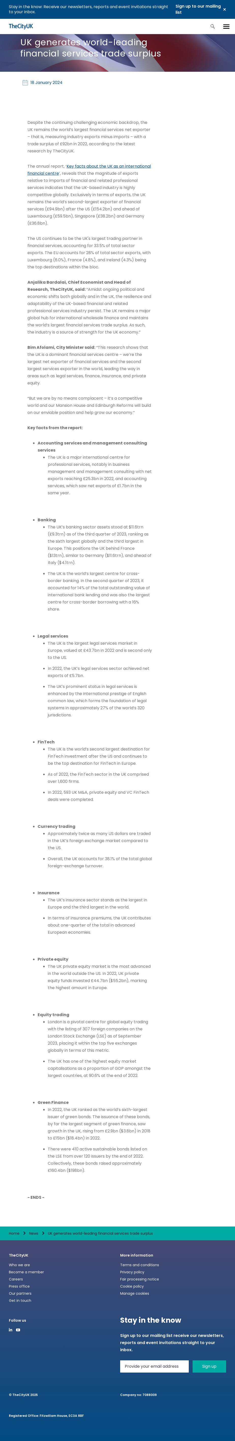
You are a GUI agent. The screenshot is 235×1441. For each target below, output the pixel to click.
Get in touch (20, 1300)
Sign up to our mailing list (198, 9)
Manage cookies (134, 1293)
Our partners (20, 1293)
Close (224, 9)
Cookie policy (132, 1286)
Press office (19, 1286)
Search (213, 26)
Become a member (26, 1272)
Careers (16, 1279)
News (33, 1233)
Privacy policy (132, 1272)
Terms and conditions (139, 1264)
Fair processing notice (139, 1279)
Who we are (19, 1264)
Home (14, 1233)
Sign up (209, 1366)
